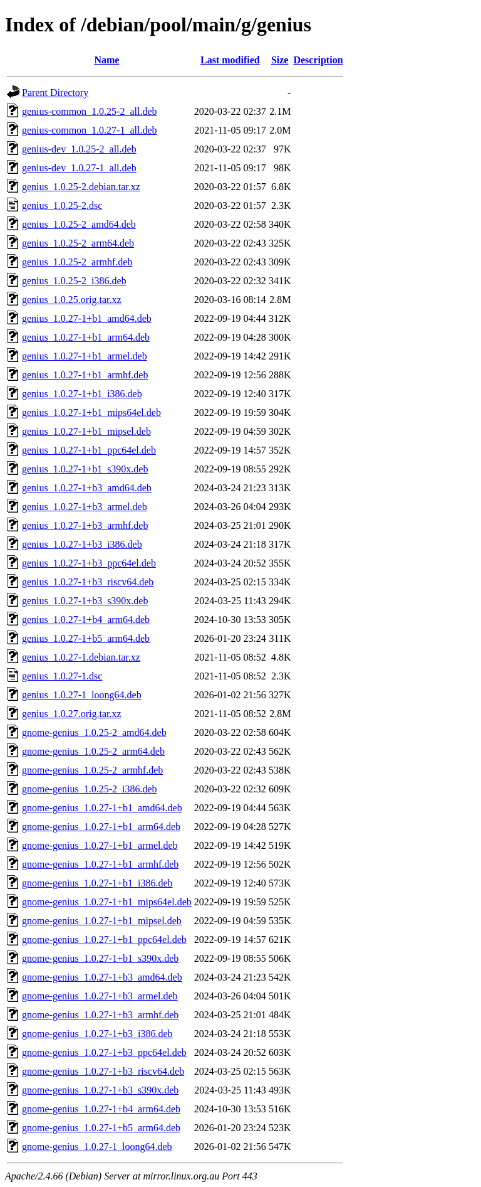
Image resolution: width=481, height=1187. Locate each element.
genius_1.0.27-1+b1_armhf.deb (85, 375)
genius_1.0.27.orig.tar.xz (72, 713)
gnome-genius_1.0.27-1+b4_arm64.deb (101, 1109)
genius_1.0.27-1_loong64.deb (82, 694)
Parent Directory (55, 92)
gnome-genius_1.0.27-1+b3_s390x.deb (100, 1090)
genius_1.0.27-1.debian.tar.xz (81, 657)
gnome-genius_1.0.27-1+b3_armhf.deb (100, 1014)
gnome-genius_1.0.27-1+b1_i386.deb (97, 883)
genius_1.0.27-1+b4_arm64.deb (86, 619)
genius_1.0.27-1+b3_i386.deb (82, 544)
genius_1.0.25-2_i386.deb (74, 280)
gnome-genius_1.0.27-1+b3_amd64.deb (102, 977)
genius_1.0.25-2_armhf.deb (77, 262)
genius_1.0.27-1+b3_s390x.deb (85, 600)
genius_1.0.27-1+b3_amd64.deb (87, 487)
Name (106, 60)
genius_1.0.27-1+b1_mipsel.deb (86, 431)
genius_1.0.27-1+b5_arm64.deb (86, 638)
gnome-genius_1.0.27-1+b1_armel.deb (100, 845)
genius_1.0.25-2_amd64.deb (79, 224)
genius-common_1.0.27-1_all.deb (89, 130)
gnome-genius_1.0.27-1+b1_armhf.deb (100, 864)
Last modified (230, 60)
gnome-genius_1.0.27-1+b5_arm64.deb (101, 1127)
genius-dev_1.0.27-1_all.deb (79, 167)
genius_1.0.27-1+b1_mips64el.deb (91, 412)
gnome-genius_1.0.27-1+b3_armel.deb (100, 996)
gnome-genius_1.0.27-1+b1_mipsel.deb (102, 920)
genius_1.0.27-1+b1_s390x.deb (85, 469)
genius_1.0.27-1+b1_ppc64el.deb (89, 450)
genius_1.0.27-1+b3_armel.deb (84, 506)
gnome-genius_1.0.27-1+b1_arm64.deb (101, 826)
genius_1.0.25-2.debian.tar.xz (81, 186)
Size (280, 60)
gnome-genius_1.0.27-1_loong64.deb (97, 1146)
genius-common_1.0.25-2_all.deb (89, 111)
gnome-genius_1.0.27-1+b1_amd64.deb (102, 807)
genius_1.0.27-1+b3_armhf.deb (85, 525)
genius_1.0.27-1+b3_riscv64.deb (87, 582)
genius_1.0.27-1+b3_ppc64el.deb (89, 563)
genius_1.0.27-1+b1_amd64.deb (87, 318)
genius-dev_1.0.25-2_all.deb (79, 149)
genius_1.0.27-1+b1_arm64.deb (86, 337)
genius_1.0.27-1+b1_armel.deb (84, 356)
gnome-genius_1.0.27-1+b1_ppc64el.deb (104, 939)
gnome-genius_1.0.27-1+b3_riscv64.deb (103, 1071)
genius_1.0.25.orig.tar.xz (72, 299)
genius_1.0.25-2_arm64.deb (78, 243)
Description (318, 60)
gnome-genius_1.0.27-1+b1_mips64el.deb (107, 902)
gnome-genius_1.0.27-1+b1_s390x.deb (100, 958)
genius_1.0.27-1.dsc (62, 676)
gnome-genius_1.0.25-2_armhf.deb (92, 770)
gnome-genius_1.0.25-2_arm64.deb (93, 751)
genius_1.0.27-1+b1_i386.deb (82, 393)
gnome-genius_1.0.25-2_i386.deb (89, 789)
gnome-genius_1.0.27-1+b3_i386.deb (97, 1033)
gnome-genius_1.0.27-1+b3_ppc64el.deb (104, 1052)
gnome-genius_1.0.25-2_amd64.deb (94, 732)
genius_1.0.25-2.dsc (62, 205)
